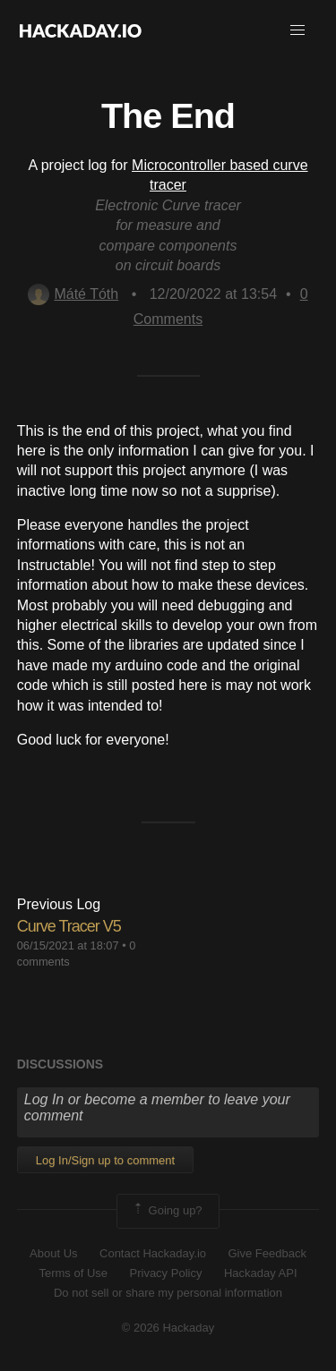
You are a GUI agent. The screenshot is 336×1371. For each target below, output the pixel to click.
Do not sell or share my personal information (168, 1292)
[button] (297, 30)
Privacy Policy (166, 1273)
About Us (53, 1253)
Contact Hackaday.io (152, 1253)
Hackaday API (260, 1273)
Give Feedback (267, 1253)
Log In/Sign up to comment (105, 1160)
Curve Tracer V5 (69, 926)
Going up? (166, 1211)
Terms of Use (73, 1273)
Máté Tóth (73, 294)
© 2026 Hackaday (168, 1327)
